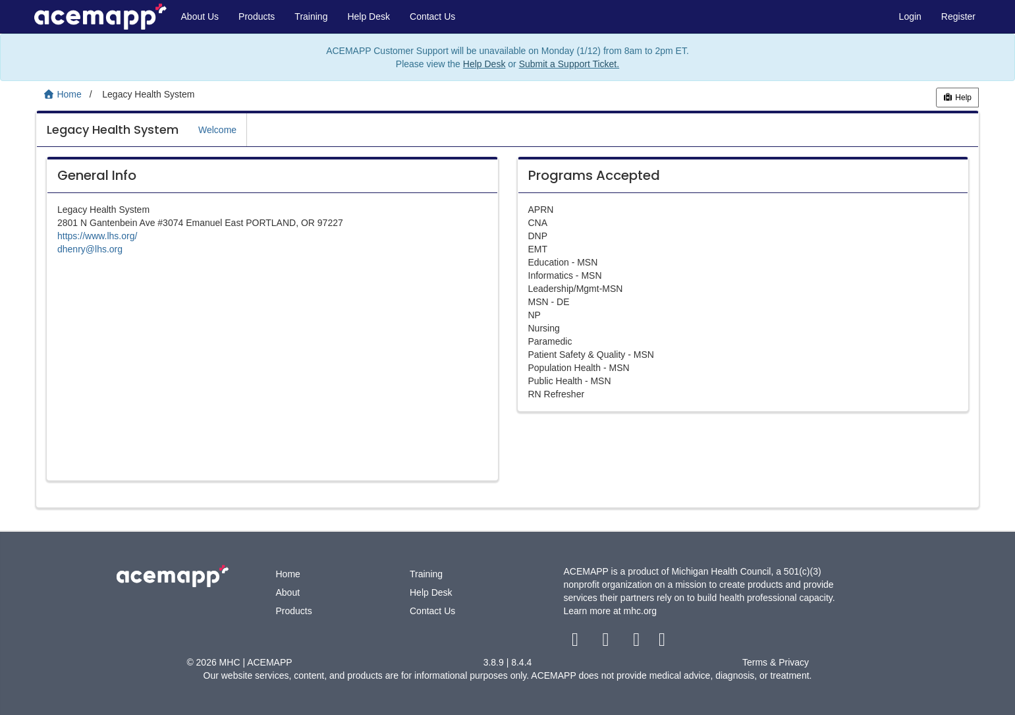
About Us (200, 16)
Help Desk (368, 16)
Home (288, 574)
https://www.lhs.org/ (97, 236)
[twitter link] (607, 642)
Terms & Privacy (775, 662)
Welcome (217, 130)
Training (310, 16)
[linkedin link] (662, 642)
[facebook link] (577, 642)
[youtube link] (638, 642)
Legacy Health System (112, 129)
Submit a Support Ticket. (569, 64)
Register (958, 16)
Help (957, 97)
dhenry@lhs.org (90, 249)
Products (256, 16)
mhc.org (640, 611)
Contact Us (432, 16)
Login (910, 16)
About (288, 592)
